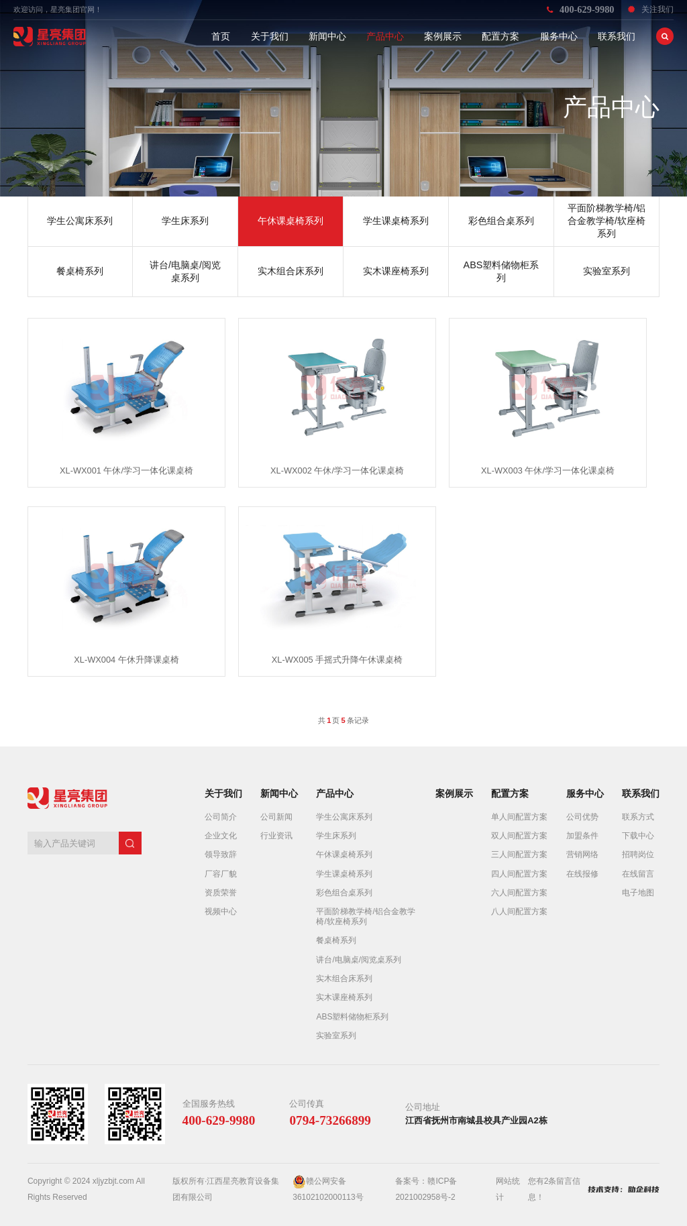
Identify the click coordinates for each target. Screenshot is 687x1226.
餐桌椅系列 (336, 940)
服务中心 (559, 36)
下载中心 (638, 835)
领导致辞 (221, 854)
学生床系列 (336, 835)
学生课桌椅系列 (344, 874)
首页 (220, 36)
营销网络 (582, 854)
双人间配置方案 (519, 835)
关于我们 (269, 36)
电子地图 (638, 892)
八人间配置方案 (519, 911)
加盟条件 (582, 835)
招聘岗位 (638, 854)
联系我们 (616, 36)
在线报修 (582, 874)
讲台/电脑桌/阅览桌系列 (358, 959)
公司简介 (221, 817)
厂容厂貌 (221, 874)
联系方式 (638, 817)
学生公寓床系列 (344, 817)
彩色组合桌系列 (344, 892)
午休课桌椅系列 (344, 854)
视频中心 (221, 911)
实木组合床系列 (344, 978)
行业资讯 (276, 835)
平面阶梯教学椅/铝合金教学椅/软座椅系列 (365, 916)
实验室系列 (336, 1035)
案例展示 (443, 36)
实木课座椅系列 (344, 997)
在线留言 (638, 874)
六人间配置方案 (519, 892)
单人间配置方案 (519, 817)
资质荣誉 (221, 892)
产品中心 (385, 36)
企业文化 (221, 835)
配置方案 (500, 36)
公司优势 (582, 817)
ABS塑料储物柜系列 (352, 1016)
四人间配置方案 (519, 874)
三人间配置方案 (519, 854)
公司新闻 (276, 817)
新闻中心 (327, 36)
